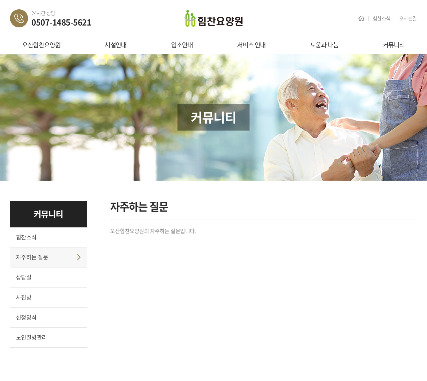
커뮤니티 (394, 45)
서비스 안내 (251, 45)
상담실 (23, 277)
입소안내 (182, 45)
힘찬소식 (382, 18)
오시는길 (408, 18)
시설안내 (116, 45)
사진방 (23, 297)
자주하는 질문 (32, 257)
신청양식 (26, 317)
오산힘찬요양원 (41, 45)
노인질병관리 (31, 337)
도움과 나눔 (324, 45)
